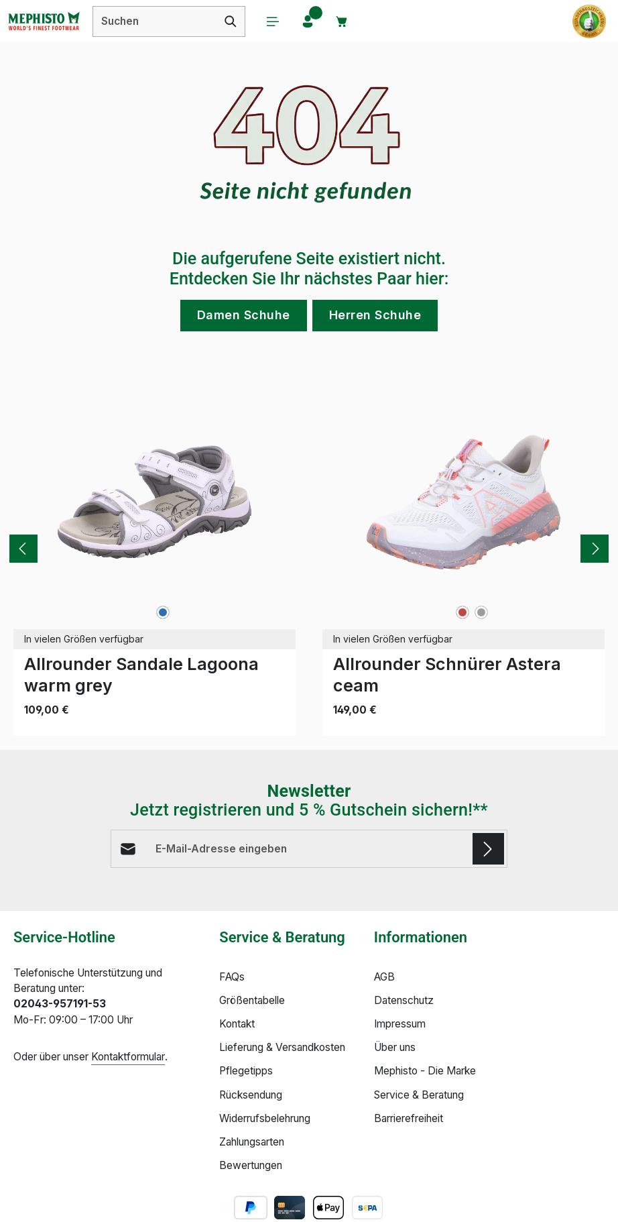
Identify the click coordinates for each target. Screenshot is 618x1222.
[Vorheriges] (23, 549)
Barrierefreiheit (408, 1118)
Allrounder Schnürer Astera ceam (447, 674)
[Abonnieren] (488, 849)
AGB (384, 977)
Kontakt (237, 1024)
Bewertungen (250, 1166)
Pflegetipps (246, 1071)
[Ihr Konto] (308, 21)
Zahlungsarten (251, 1142)
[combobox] (154, 21)
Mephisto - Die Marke (425, 1071)
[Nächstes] (594, 549)
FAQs (232, 977)
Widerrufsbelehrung (264, 1118)
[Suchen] (231, 21)
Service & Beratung (419, 1095)
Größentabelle (252, 1001)
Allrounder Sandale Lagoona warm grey (141, 674)
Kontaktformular (128, 1057)
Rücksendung (250, 1095)
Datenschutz (404, 1001)
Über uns (395, 1048)
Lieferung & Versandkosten (282, 1048)
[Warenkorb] (343, 21)
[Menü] (273, 21)
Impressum (400, 1024)
